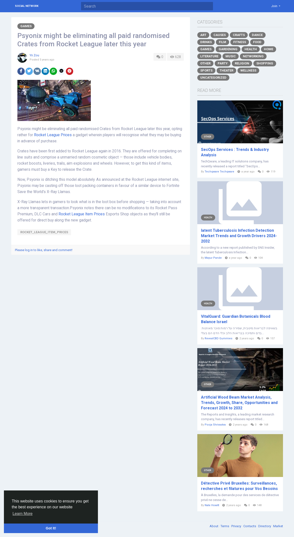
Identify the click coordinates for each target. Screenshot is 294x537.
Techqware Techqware (219, 171)
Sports (206, 70)
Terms (225, 526)
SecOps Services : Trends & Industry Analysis (235, 152)
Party (223, 63)
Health (251, 49)
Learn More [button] (22, 514)
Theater (226, 70)
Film (222, 42)
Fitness (239, 42)
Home (268, 49)
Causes (219, 35)
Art (203, 35)
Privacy (236, 526)
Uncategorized (213, 77)
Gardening (228, 49)
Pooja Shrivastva (215, 424)
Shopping (264, 63)
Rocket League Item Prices (82, 214)
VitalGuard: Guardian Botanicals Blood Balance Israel (235, 319)
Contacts (250, 526)
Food (257, 42)
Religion (242, 63)
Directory (265, 526)
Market (278, 526)
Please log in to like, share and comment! (43, 250)
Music (230, 56)
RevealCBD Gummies (218, 338)
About (214, 526)
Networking (253, 56)
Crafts (239, 35)
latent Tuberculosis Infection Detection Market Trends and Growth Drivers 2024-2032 (239, 236)
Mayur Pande (213, 257)
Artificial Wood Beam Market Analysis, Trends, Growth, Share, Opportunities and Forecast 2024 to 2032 (239, 402)
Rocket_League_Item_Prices (44, 232)
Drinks (206, 42)
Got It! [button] (51, 528)
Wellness (248, 70)
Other (205, 63)
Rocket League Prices (53, 135)
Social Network (26, 6)
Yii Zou (34, 55)
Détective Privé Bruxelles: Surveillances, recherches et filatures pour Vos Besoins (239, 486)
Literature (209, 56)
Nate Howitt (212, 505)
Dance (257, 35)
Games (26, 26)
